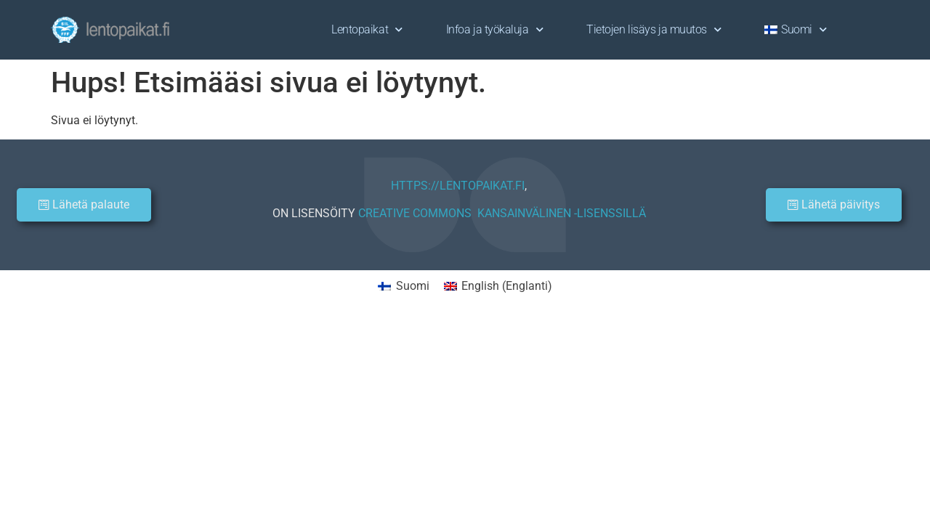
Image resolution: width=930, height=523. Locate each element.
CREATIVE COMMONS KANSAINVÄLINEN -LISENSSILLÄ (502, 213)
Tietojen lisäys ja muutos (653, 29)
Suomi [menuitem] (412, 286)
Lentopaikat (367, 29)
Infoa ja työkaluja (494, 29)
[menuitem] (795, 29)
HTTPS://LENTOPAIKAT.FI (458, 185)
